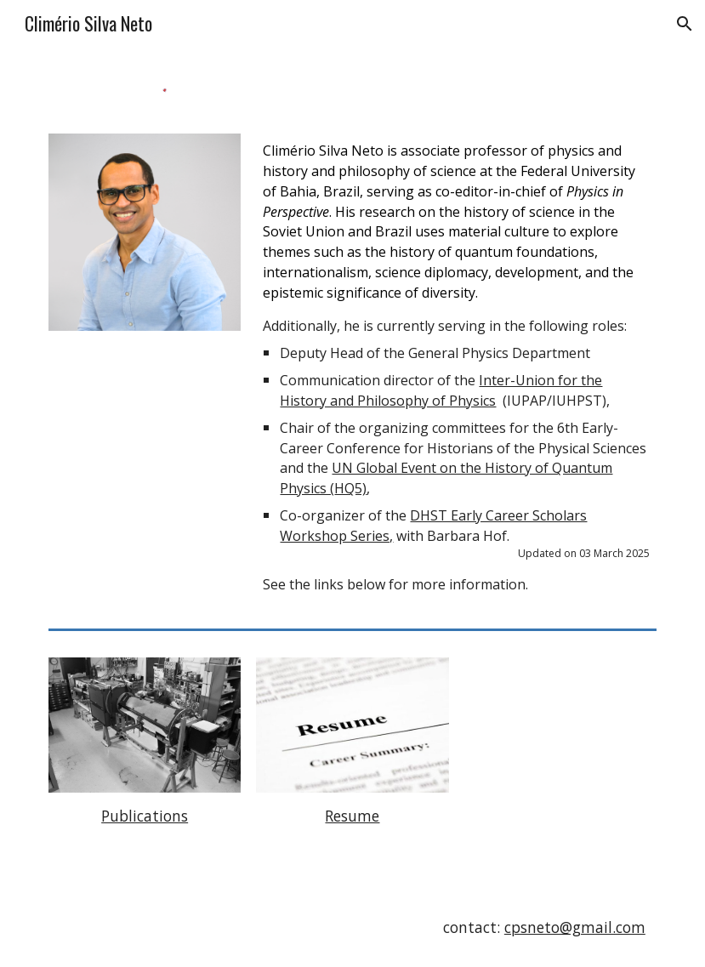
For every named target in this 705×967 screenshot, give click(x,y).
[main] (456, 367)
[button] (684, 23)
